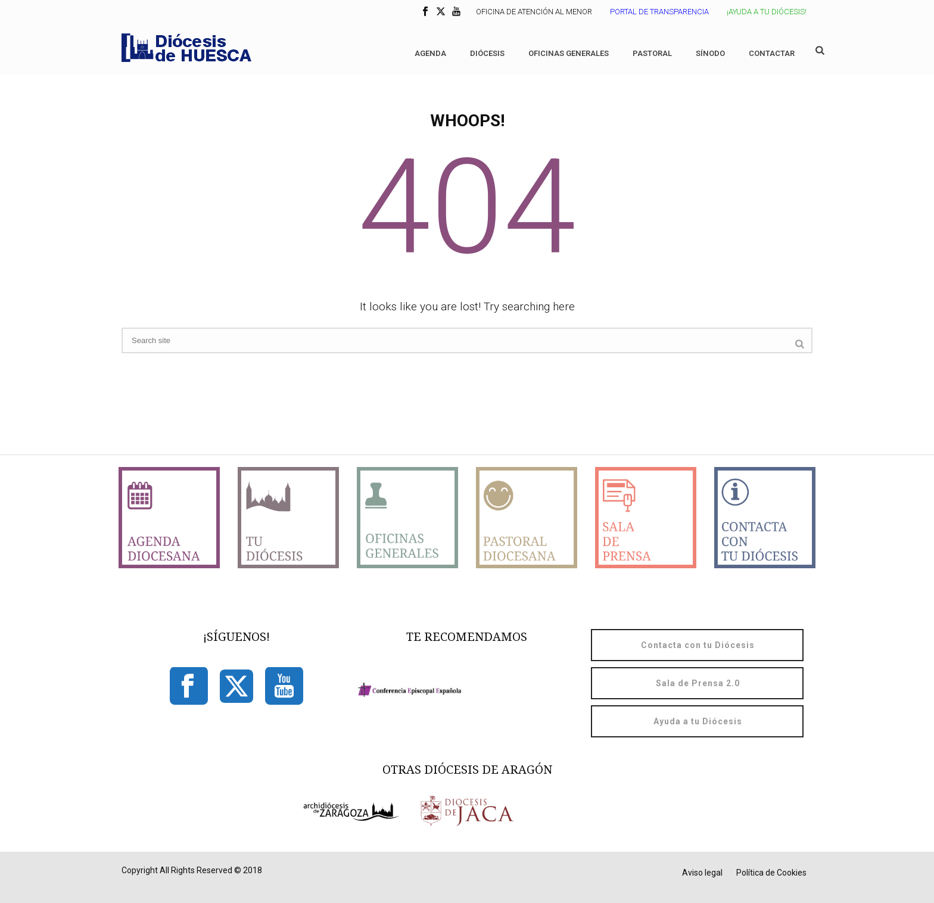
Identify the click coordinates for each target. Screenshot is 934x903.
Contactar (772, 53)
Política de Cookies (771, 873)
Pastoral (652, 53)
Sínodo (710, 53)
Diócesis (487, 53)
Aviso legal (702, 873)
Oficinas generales (568, 53)
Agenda (430, 53)
